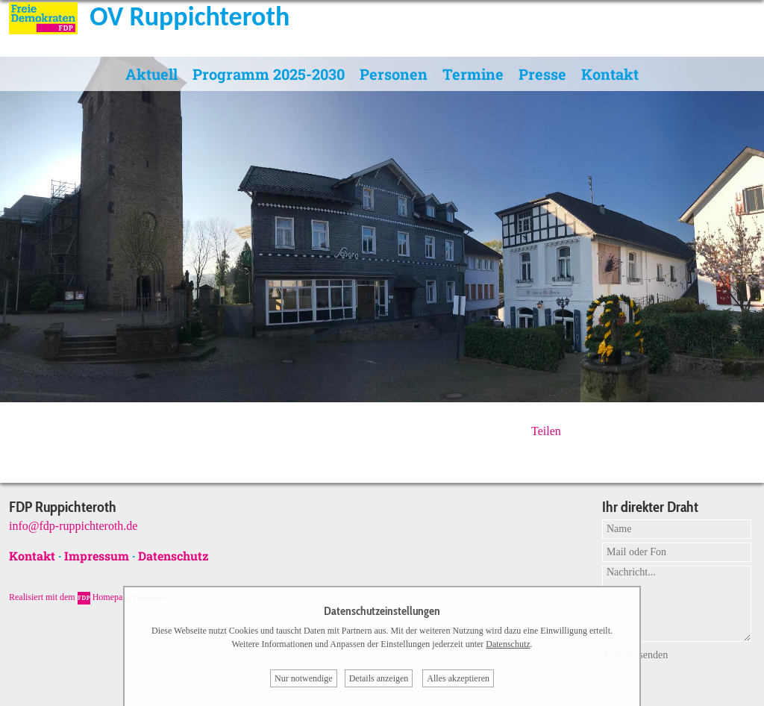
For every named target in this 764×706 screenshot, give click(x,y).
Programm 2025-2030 (268, 74)
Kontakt (610, 74)
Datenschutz (173, 555)
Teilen (546, 431)
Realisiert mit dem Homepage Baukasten (90, 597)
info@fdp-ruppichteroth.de (73, 525)
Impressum (96, 555)
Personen (394, 74)
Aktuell (151, 74)
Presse (542, 74)
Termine (473, 74)
